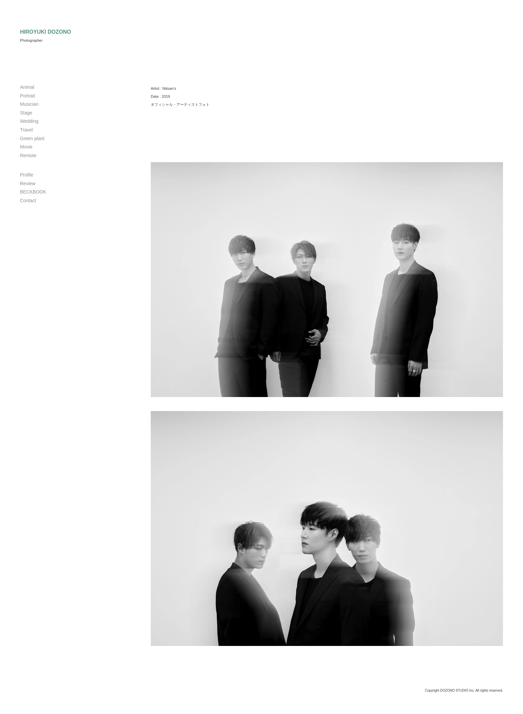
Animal (27, 87)
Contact (28, 200)
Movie (26, 146)
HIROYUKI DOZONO (45, 32)
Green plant (32, 138)
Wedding (29, 121)
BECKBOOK (33, 192)
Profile (26, 174)
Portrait (27, 95)
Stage (26, 112)
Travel (26, 129)
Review (27, 183)
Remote (28, 155)
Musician (29, 104)
